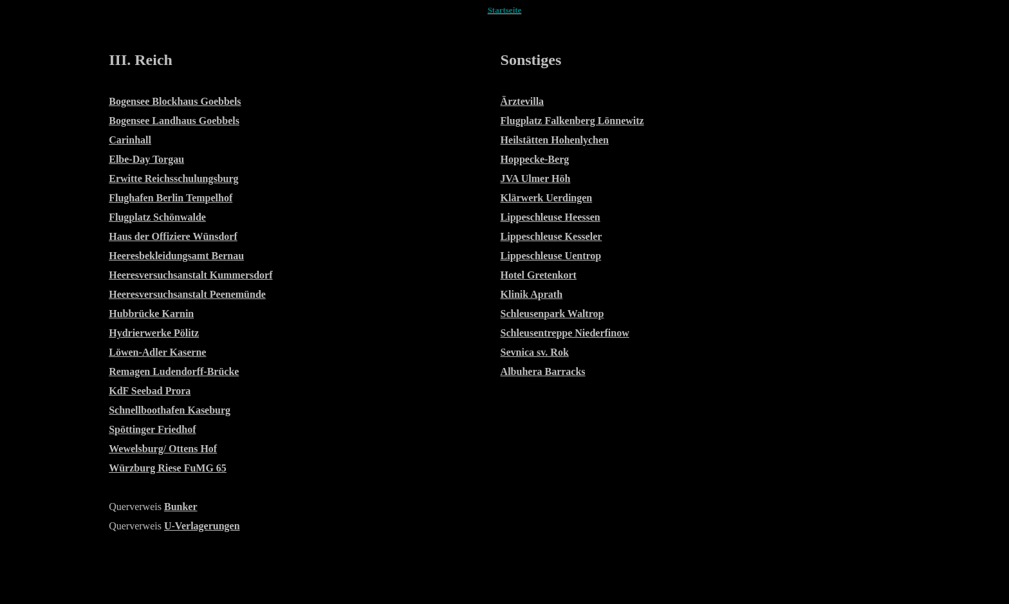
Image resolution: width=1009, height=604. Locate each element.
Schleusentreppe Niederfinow (565, 332)
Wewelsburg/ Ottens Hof (163, 448)
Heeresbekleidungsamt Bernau (176, 255)
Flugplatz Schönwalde (157, 217)
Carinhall (130, 139)
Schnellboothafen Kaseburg (169, 410)
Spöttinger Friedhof (152, 429)
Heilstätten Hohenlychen (555, 139)
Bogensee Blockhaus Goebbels (175, 101)
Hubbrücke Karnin (151, 313)
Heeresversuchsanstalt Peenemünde (187, 294)
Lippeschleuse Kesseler (551, 236)
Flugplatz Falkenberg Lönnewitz (572, 120)
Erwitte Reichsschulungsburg (173, 178)
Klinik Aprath (531, 294)
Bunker (181, 506)
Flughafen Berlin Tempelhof (170, 197)
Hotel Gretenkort (539, 275)
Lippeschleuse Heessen (550, 217)
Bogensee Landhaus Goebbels (174, 120)
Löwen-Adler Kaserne (157, 352)
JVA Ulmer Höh (536, 178)
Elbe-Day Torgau (146, 159)
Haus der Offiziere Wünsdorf (173, 236)
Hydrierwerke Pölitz (154, 332)
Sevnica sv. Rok (535, 352)
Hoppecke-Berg (535, 159)
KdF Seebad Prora (149, 390)
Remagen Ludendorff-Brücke (174, 371)
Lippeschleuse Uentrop (551, 255)
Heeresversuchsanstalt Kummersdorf (190, 275)
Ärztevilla (522, 101)
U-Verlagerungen (202, 525)
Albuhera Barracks (543, 371)
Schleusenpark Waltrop (552, 313)
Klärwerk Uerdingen (547, 197)
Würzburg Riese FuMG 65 (168, 467)
